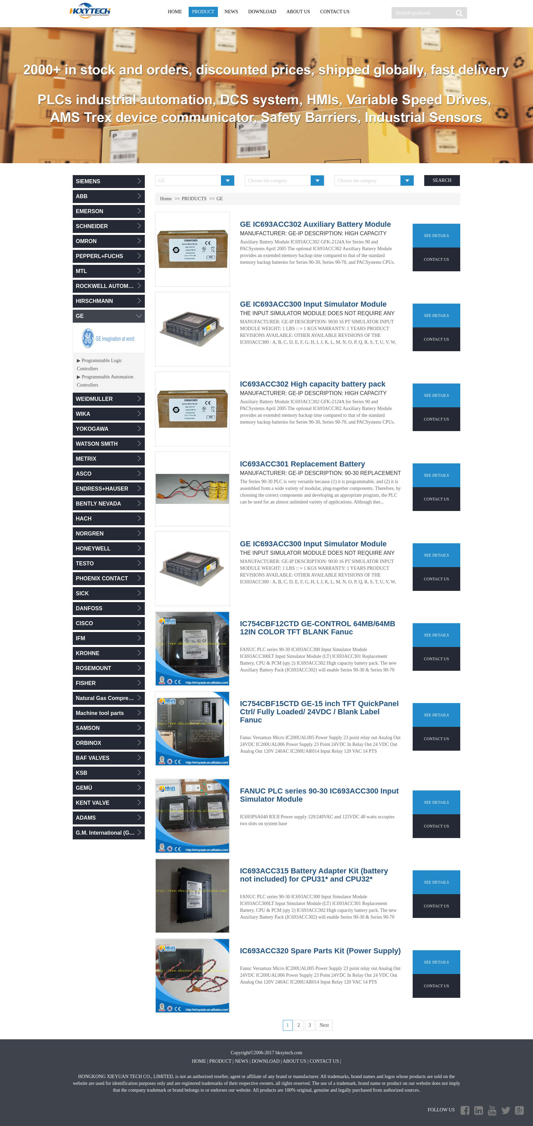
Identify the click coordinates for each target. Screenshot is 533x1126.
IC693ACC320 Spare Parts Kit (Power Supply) (320, 951)
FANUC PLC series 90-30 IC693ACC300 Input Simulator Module (319, 795)
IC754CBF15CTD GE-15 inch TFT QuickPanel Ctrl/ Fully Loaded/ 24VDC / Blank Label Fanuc (319, 712)
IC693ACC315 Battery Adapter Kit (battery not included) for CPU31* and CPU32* (314, 875)
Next (324, 1025)
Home (166, 198)
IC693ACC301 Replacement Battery (302, 464)
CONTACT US (334, 11)
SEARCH (442, 180)
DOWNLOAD (262, 11)
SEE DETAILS (436, 235)
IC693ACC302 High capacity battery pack (312, 384)
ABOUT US (298, 11)
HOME (175, 11)
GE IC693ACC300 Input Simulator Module (313, 304)
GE (220, 198)
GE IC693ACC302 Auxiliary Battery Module (315, 224)
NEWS (231, 11)
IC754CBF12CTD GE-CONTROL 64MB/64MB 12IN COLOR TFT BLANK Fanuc (317, 628)
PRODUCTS (194, 198)
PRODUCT (203, 11)
